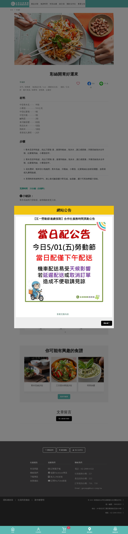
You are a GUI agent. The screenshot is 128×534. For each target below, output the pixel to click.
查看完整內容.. (63, 314)
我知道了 (107, 323)
